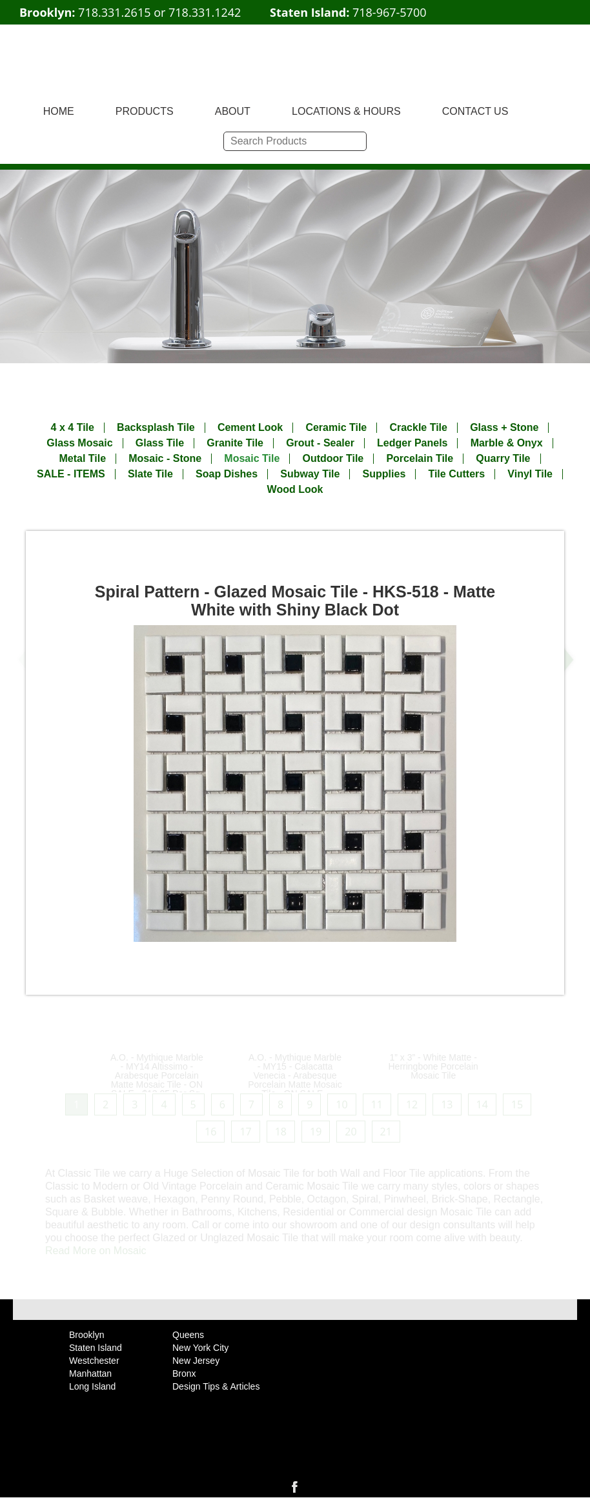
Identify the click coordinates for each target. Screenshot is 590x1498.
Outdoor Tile (332, 459)
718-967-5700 (389, 12)
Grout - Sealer (320, 443)
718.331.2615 (114, 12)
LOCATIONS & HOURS (346, 111)
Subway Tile (310, 474)
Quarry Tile (503, 459)
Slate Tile (150, 474)
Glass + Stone (504, 428)
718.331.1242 (204, 12)
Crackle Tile (418, 428)
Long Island (92, 1386)
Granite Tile (235, 443)
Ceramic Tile (336, 428)
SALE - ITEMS (71, 474)
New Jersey (195, 1360)
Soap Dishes (227, 474)
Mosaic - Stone (164, 459)
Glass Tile (160, 443)
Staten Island (95, 1348)
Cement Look (250, 428)
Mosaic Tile (252, 459)
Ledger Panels (412, 443)
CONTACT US (475, 111)
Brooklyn (86, 1335)
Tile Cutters (456, 474)
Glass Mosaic (79, 443)
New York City (200, 1348)
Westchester (94, 1360)
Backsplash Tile (156, 428)
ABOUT (232, 111)
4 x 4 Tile (72, 428)
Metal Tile (82, 459)
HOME (58, 111)
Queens (188, 1335)
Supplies (384, 474)
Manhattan (90, 1373)
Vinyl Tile (530, 474)
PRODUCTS (145, 111)
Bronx (184, 1373)
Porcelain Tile (419, 459)
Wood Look (295, 489)
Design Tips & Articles (215, 1386)
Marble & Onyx (507, 443)
